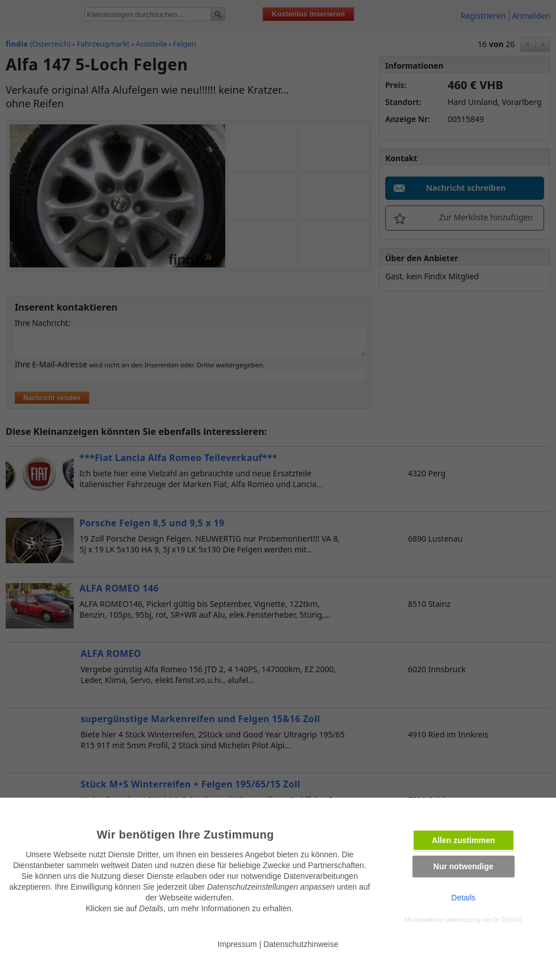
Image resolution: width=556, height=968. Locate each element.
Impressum (237, 944)
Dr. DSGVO (507, 920)
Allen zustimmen (463, 840)
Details (463, 897)
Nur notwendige (463, 866)
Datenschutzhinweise (300, 944)
